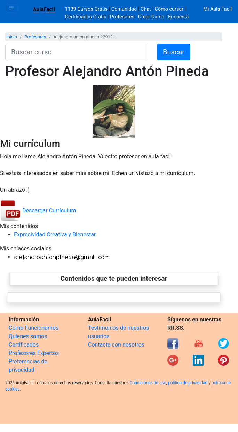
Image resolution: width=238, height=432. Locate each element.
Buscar (173, 52)
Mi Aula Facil (217, 9)
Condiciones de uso (148, 382)
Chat (146, 9)
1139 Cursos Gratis (87, 9)
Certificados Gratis (85, 17)
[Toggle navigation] (11, 7)
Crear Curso (151, 17)
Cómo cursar (169, 9)
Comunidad (124, 9)
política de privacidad (187, 382)
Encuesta (178, 17)
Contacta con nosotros (116, 344)
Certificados (24, 344)
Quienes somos (28, 336)
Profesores (122, 17)
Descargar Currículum (38, 210)
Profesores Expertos (34, 353)
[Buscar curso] (75, 52)
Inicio (11, 36)
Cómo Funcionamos (33, 328)
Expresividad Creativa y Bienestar (55, 234)
